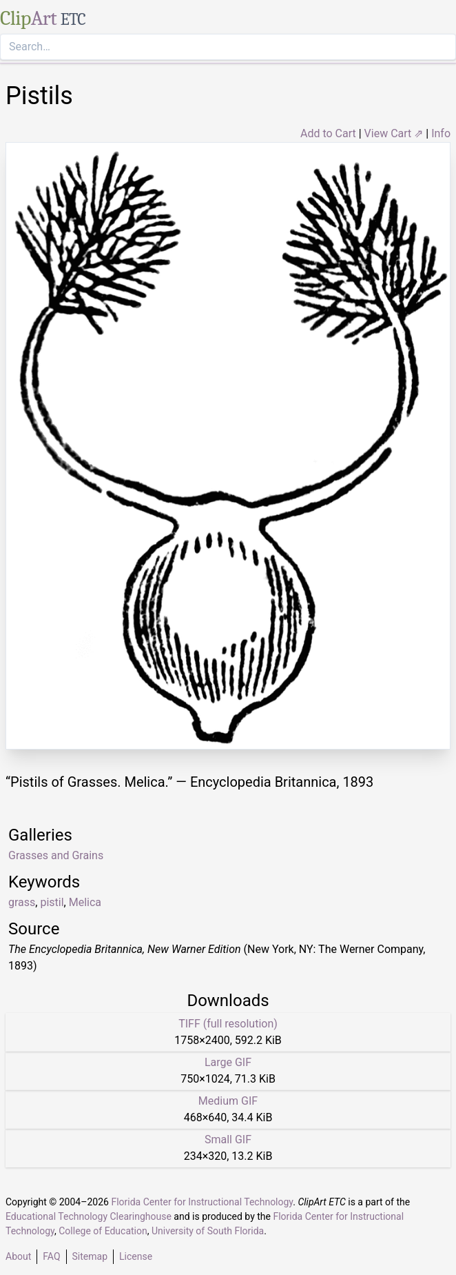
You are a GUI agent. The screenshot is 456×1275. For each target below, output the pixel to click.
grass (21, 902)
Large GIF (228, 1062)
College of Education (103, 1230)
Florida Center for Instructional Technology (202, 1201)
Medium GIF (228, 1100)
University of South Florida (208, 1230)
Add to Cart (328, 133)
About (18, 1256)
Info (440, 133)
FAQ (51, 1256)
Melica (85, 902)
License (135, 1256)
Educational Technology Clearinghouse (89, 1216)
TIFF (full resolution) (228, 1023)
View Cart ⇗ (394, 133)
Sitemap (89, 1256)
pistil (51, 902)
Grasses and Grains (55, 855)
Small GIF (228, 1139)
